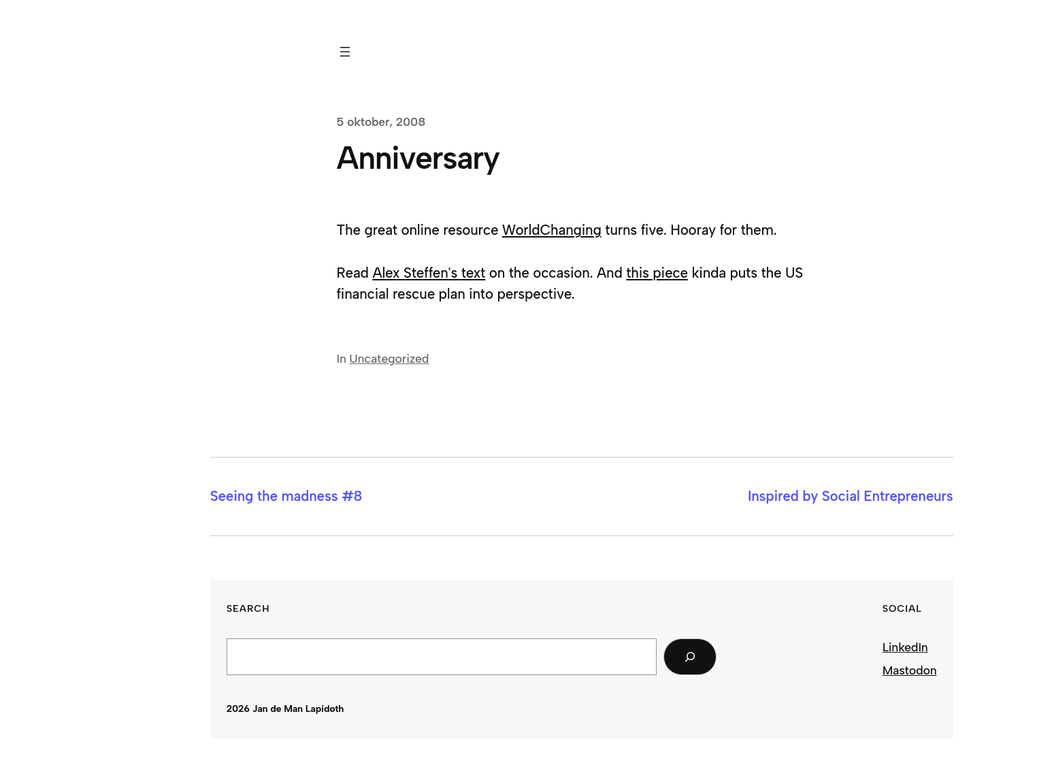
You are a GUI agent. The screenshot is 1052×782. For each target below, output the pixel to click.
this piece (657, 272)
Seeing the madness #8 (286, 495)
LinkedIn (905, 647)
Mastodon (910, 670)
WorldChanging (552, 229)
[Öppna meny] (345, 52)
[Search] (689, 656)
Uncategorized (389, 358)
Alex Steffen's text (428, 272)
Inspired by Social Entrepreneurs (850, 495)
